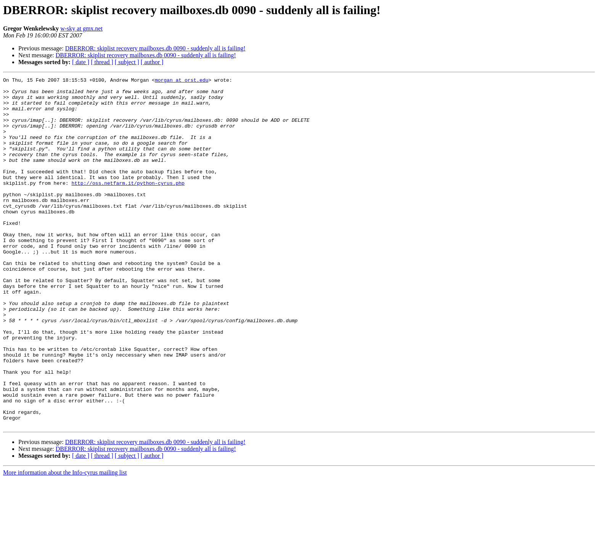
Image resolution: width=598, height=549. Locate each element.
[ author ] (152, 62)
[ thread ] (102, 62)
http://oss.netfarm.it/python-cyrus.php (127, 204)
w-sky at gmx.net (81, 28)
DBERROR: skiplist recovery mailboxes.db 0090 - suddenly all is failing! (155, 48)
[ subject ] (127, 62)
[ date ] (80, 62)
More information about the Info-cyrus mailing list (65, 542)
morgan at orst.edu (181, 81)
